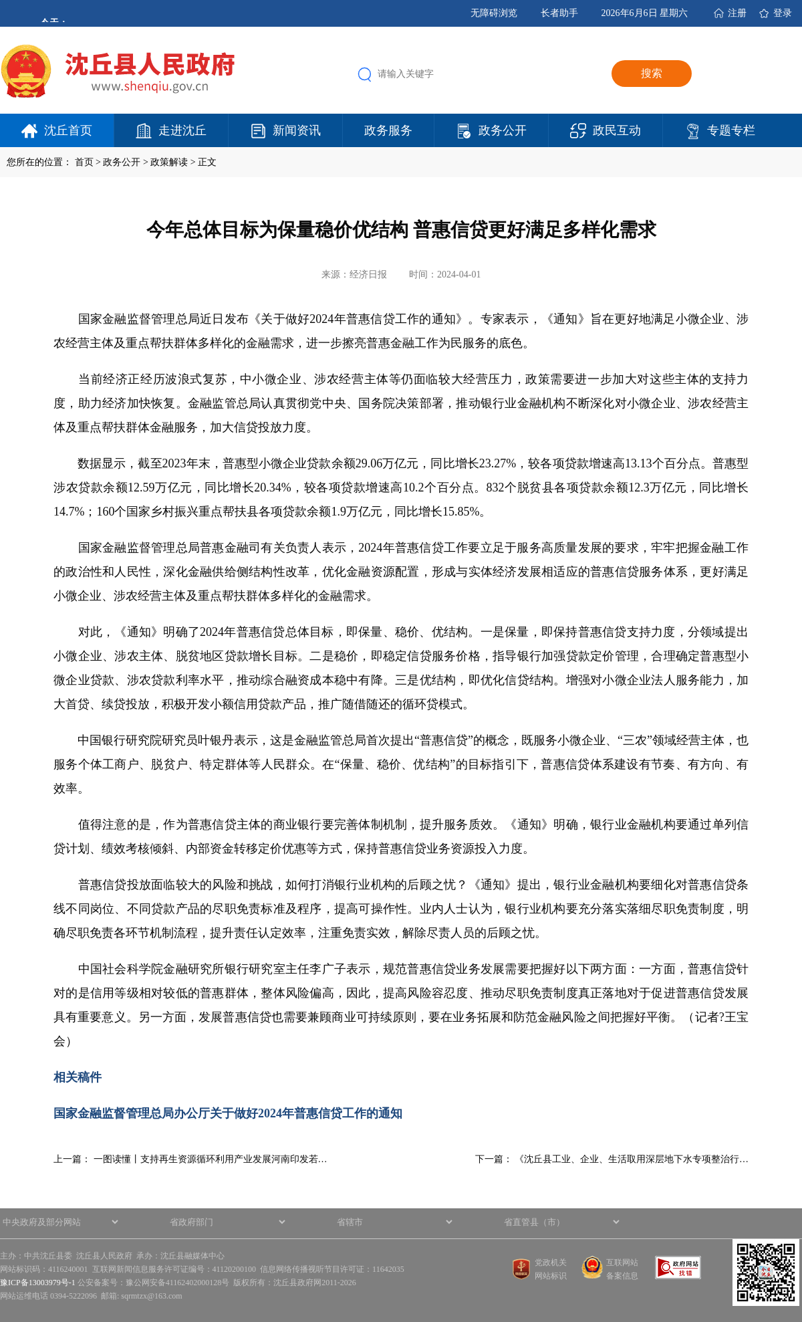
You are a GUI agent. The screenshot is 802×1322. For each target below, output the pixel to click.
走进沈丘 (182, 130)
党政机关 (551, 1262)
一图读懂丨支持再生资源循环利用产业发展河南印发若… (210, 1159)
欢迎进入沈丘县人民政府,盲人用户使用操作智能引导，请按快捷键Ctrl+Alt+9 (0, 0)
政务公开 (503, 130)
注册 (737, 13)
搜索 (651, 73)
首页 (84, 162)
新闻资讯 (297, 130)
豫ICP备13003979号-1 (38, 1282)
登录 (782, 13)
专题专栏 (731, 130)
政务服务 (388, 130)
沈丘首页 (68, 130)
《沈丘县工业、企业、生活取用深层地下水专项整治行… (632, 1159)
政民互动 (617, 130)
